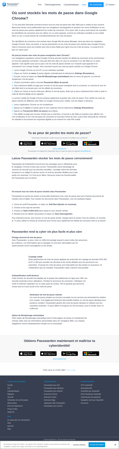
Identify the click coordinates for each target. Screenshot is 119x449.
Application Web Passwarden (54, 403)
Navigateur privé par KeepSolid (92, 400)
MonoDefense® (86, 388)
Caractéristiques (71, 4)
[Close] (115, 444)
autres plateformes (59, 149)
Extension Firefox (50, 397)
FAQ (9, 423)
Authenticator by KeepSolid (90, 397)
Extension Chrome (50, 394)
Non (73, 370)
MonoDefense (86, 151)
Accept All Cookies (97, 445)
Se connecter (96, 4)
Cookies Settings (79, 445)
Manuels (10, 426)
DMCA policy (12, 403)
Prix (39, 4)
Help (84, 4)
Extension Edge (49, 400)
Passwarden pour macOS (53, 406)
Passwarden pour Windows (54, 388)
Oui (68, 370)
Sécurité (10, 397)
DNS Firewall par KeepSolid (91, 394)
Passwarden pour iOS (52, 385)
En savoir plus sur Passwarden (18, 420)
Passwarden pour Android (53, 391)
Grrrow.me (84, 403)
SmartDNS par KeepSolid (90, 391)
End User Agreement (15, 406)
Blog (9, 429)
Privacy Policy (12, 409)
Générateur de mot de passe (17, 400)
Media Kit (10, 412)
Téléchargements (53, 4)
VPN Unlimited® (87, 385)
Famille (10, 385)
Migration (10, 394)
